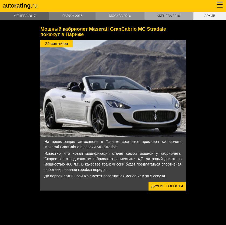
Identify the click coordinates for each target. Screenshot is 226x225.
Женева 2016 (169, 16)
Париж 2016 (72, 16)
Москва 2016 (120, 16)
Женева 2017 (25, 16)
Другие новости (167, 186)
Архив (209, 16)
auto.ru (20, 5)
